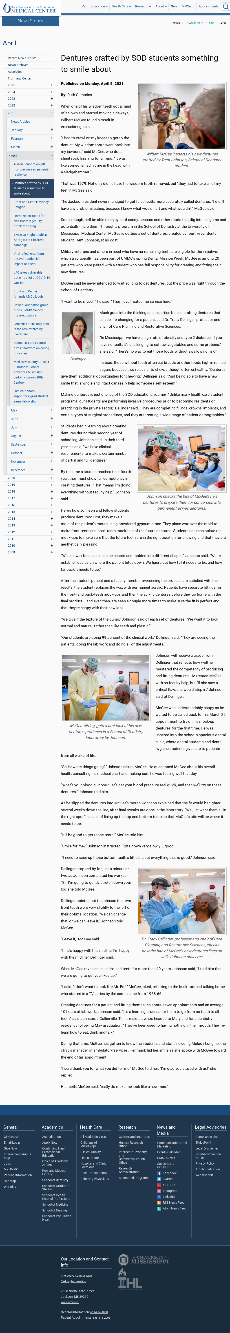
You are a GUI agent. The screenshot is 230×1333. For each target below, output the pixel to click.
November (18, 459)
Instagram (167, 1188)
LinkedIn (166, 1194)
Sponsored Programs (133, 1175)
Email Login (12, 1140)
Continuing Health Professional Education (54, 1149)
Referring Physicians (94, 1176)
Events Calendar (168, 1150)
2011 (11, 536)
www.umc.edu (70, 1299)
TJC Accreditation (207, 1167)
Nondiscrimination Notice (208, 1153)
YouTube (166, 1182)
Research (141, 6)
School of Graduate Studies (55, 1185)
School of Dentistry (55, 1177)
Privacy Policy (205, 1161)
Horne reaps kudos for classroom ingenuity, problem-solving (29, 218)
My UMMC (11, 1167)
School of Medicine (55, 1202)
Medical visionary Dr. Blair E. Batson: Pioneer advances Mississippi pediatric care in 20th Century (31, 369)
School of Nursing (54, 1208)
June (14, 416)
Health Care (120, 6)
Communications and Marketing (172, 1142)
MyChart (188, 6)
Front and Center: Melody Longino (31, 201)
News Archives (18, 62)
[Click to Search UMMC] (226, 6)
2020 (11, 475)
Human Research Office (131, 1141)
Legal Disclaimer (206, 1146)
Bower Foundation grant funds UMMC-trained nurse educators (31, 308)
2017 (11, 495)
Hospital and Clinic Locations (93, 1162)
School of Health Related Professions (56, 1194)
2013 (11, 523)
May (14, 408)
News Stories (30, 20)
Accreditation (51, 1134)
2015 (11, 509)
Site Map (10, 1178)
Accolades (15, 69)
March (15, 144)
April (14, 153)
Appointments (209, 6)
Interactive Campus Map (17, 1153)
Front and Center (19, 76)
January (17, 127)
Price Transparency (93, 1170)
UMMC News (166, 1155)
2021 (212, 20)
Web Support (204, 1172)
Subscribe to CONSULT (166, 1163)
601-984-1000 (99, 1309)
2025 (11, 82)
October (16, 450)
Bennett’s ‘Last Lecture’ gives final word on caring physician (31, 345)
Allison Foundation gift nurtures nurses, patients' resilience (31, 167)
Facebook (167, 1170)
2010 (11, 543)
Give (174, 6)
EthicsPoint (203, 1140)
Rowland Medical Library (54, 1170)
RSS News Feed (170, 1200)
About (159, 6)
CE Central (11, 1134)
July (14, 425)
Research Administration (129, 1167)
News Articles (20, 119)
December (18, 467)
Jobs (7, 1161)
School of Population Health (56, 1215)
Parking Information (18, 1172)
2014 (11, 516)
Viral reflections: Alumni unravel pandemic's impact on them (30, 256)
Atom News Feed (171, 1206)
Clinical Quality (90, 1149)
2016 (11, 502)
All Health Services (93, 1134)
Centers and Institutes (134, 1134)
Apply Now (49, 1140)
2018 (11, 489)
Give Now (10, 1146)
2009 (11, 550)
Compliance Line (206, 1134)
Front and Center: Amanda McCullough (28, 291)
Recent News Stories (22, 55)
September (18, 442)
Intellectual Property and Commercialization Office (133, 1155)
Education (98, 6)
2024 (11, 89)
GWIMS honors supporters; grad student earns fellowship (31, 394)
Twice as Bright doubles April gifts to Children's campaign (30, 237)
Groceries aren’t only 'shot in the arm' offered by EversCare (31, 326)
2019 (11, 482)
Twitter (165, 1176)
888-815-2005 (101, 1315)
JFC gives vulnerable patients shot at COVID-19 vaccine (32, 275)
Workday (10, 1184)
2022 (11, 103)
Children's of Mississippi (88, 1141)
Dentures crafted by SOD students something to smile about (31, 186)
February (17, 136)
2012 (11, 529)
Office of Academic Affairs (55, 1160)
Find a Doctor (89, 1155)
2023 (11, 96)
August (16, 433)
